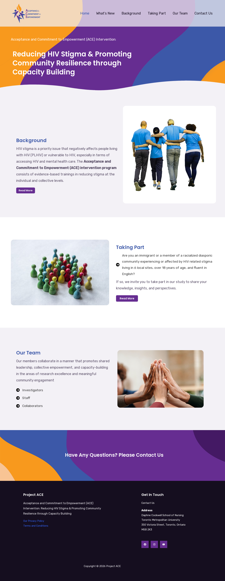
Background (131, 13)
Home (84, 13)
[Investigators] (29, 390)
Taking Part (157, 13)
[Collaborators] (29, 406)
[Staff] (23, 398)
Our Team (180, 13)
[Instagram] (154, 544)
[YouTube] (163, 544)
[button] (127, 299)
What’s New (105, 13)
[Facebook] (145, 544)
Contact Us (203, 13)
